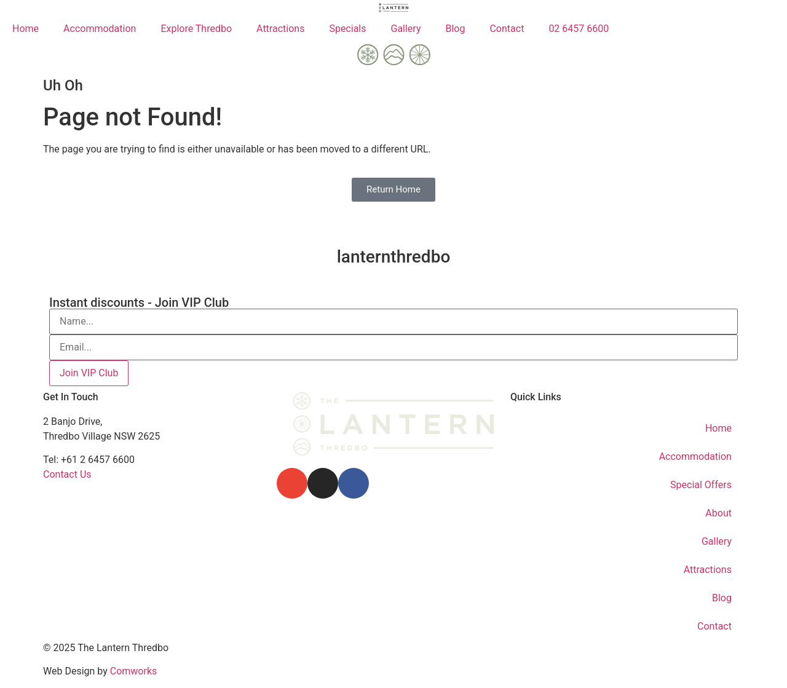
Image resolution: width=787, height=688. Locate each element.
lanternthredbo (394, 257)
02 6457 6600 (578, 28)
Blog (455, 28)
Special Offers (701, 485)
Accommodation (99, 28)
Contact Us (67, 474)
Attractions (280, 28)
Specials (347, 28)
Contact (506, 28)
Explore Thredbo (196, 28)
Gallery (405, 28)
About (718, 513)
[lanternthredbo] (393, 217)
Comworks (133, 671)
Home (25, 28)
